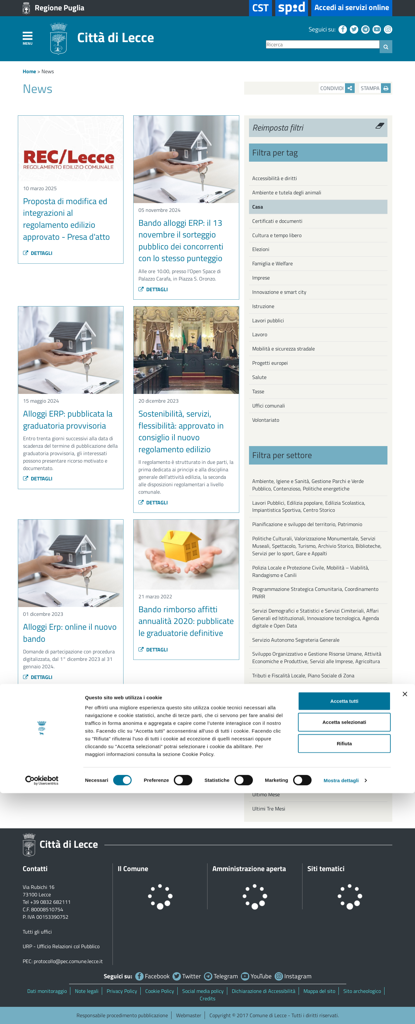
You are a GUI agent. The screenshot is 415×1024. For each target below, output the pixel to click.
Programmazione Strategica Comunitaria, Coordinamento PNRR (315, 592)
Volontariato (265, 420)
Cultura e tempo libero (277, 235)
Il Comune (133, 868)
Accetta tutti (344, 932)
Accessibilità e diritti (274, 178)
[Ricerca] (323, 44)
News (48, 71)
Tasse (258, 391)
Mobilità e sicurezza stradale (283, 348)
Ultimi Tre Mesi (268, 808)
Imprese (261, 278)
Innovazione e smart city (279, 292)
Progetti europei (270, 363)
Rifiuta (344, 974)
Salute (259, 377)
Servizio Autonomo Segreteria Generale (295, 640)
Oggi (257, 766)
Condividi (337, 88)
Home (29, 71)
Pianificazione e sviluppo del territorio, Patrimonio (307, 524)
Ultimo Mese (266, 794)
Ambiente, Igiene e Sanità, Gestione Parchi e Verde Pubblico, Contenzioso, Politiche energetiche (308, 484)
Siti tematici (326, 868)
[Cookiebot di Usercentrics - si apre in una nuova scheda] (42, 1011)
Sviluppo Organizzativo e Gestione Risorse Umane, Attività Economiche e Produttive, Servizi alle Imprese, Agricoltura (316, 657)
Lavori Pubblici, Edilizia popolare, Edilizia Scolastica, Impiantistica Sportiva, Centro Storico (308, 506)
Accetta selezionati (344, 953)
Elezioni (260, 249)
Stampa (376, 88)
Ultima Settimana (271, 780)
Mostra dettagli (341, 1011)
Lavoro (259, 334)
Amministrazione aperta (249, 868)
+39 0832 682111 (50, 902)
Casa (257, 207)
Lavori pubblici (268, 320)
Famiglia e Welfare (272, 263)
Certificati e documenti (277, 221)
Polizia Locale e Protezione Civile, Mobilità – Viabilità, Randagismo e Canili (310, 571)
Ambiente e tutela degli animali (286, 192)
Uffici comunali (268, 405)
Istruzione (263, 306)
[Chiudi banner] (405, 925)
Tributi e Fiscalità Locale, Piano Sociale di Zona (303, 675)
